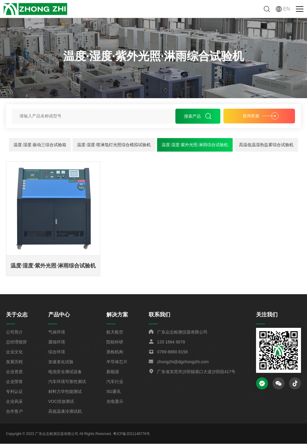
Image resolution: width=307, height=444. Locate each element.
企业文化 (14, 352)
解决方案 (117, 315)
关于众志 (17, 315)
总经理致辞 (16, 342)
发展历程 (14, 362)
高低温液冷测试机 (65, 411)
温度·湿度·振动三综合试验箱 (39, 144)
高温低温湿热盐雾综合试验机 (266, 144)
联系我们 (159, 315)
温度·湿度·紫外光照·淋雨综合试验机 (195, 144)
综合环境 (56, 352)
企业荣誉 (14, 381)
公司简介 (14, 332)
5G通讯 (113, 391)
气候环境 (56, 332)
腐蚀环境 (56, 342)
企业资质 (14, 372)
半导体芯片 (116, 362)
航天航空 (114, 332)
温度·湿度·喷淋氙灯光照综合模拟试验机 (114, 144)
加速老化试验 (60, 362)
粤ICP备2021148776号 (131, 434)
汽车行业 (114, 381)
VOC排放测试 (61, 401)
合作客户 (14, 411)
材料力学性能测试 (65, 391)
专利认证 (14, 391)
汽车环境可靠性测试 (67, 381)
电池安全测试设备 (65, 372)
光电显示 (114, 401)
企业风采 (14, 401)
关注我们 (267, 315)
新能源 (112, 372)
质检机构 (114, 352)
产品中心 (59, 315)
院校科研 (114, 342)
